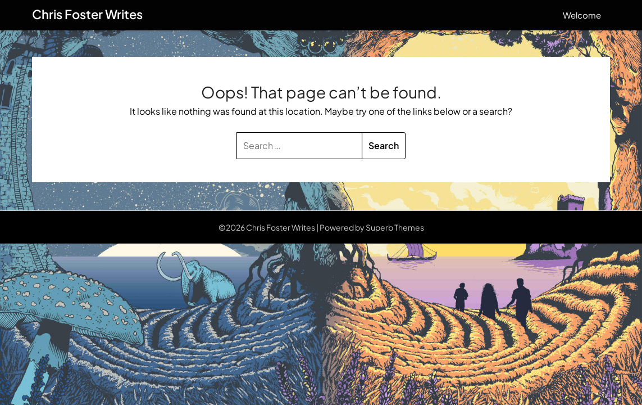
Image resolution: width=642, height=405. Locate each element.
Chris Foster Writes (87, 14)
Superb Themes (395, 227)
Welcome (582, 15)
